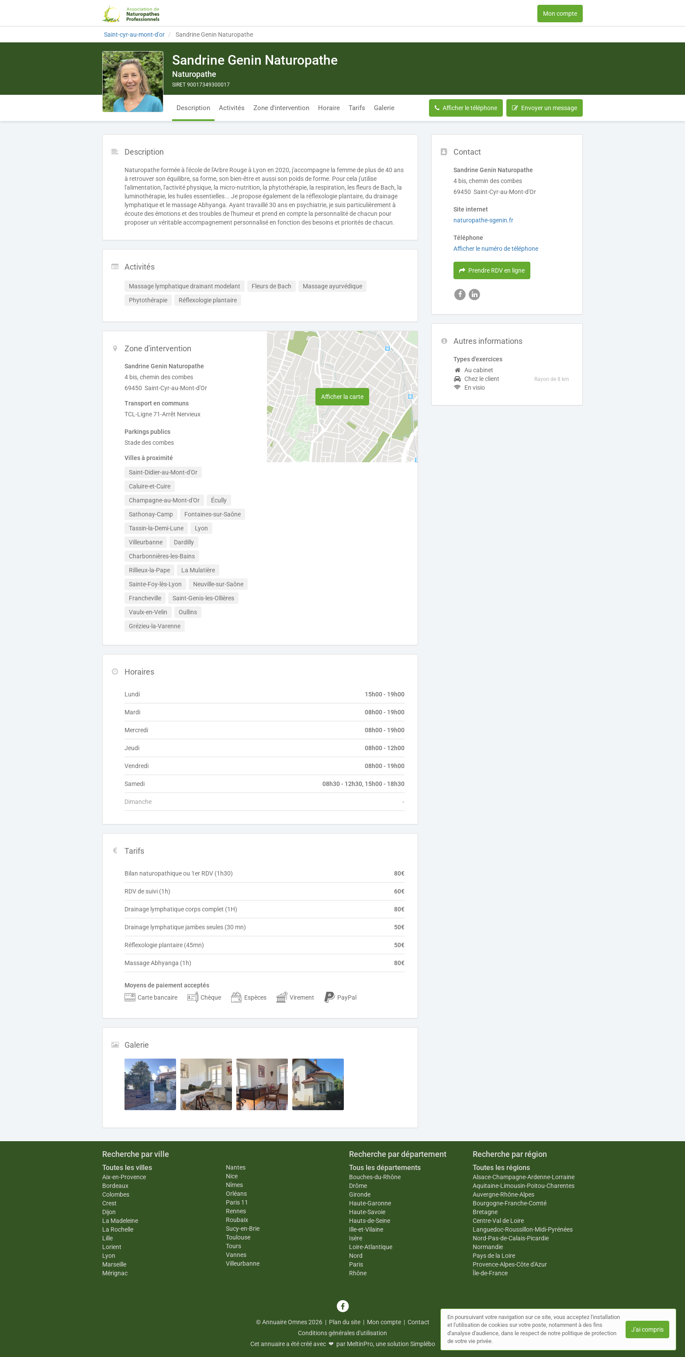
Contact (418, 1322)
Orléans (236, 1193)
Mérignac (115, 1273)
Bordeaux (115, 1185)
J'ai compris (647, 1329)
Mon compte (560, 13)
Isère (355, 1238)
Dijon (109, 1211)
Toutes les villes (127, 1167)
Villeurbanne (242, 1263)
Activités (232, 108)
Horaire (329, 108)
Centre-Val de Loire (498, 1220)
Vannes (236, 1254)
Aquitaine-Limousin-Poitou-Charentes (523, 1185)
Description (193, 108)
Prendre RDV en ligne (492, 270)
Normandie (488, 1246)
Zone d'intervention (281, 108)
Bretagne (485, 1211)
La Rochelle (117, 1229)
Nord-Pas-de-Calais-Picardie (511, 1238)
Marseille (114, 1264)
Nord (356, 1255)
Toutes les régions (501, 1167)
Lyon (108, 1255)
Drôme (358, 1185)
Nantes (236, 1167)
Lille (107, 1238)
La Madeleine (120, 1220)
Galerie (384, 108)
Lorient (111, 1246)
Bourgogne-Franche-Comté (510, 1203)
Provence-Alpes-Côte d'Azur (510, 1264)
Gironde (359, 1194)
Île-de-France (490, 1273)
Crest (109, 1203)
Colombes (115, 1194)
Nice (232, 1176)
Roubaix (237, 1219)
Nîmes (234, 1184)
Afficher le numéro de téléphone (495, 248)
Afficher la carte (342, 396)
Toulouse (238, 1237)
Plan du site (344, 1322)
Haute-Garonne (370, 1203)
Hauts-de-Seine (369, 1220)
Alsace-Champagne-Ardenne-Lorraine (523, 1177)
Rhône (358, 1273)
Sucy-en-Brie (242, 1228)
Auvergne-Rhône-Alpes (503, 1194)
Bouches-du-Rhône (375, 1177)
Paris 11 (237, 1202)
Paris (356, 1264)
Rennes (236, 1211)
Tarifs (357, 108)
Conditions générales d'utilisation (342, 1332)
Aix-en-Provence (124, 1177)
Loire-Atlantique (370, 1246)
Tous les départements (385, 1167)
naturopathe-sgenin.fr (483, 220)
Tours (233, 1246)
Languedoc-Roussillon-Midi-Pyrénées (523, 1229)
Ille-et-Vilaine (366, 1229)
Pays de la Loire (494, 1255)
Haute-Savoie (367, 1211)
